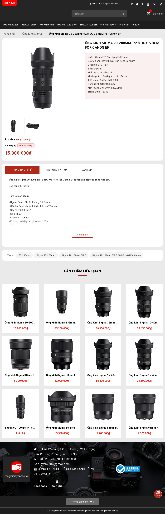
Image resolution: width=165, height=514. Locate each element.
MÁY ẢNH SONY (30, 25)
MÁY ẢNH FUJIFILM (89, 25)
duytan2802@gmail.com (54, 464)
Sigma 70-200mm (46, 255)
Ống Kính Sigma (32, 33)
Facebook (40, 484)
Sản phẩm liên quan (82, 271)
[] (82, 502)
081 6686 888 (67, 459)
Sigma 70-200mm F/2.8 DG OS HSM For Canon (116, 255)
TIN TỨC (135, 25)
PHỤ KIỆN (124, 25)
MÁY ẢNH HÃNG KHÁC (67, 25)
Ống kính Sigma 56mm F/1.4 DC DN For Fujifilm (116, 427)
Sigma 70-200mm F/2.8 (74, 255)
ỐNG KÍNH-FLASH (108, 25)
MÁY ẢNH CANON (11, 25)
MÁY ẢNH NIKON (47, 25)
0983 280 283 (47, 459)
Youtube (57, 484)
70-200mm (24, 255)
